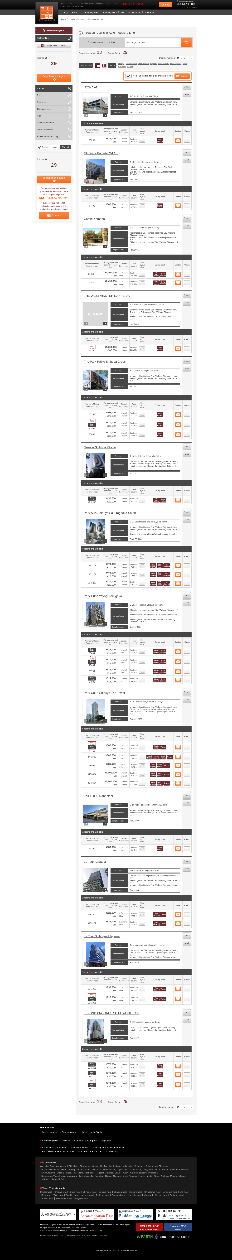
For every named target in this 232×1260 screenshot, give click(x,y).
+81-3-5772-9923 (133, 3)
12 (187, 650)
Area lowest (163, 64)
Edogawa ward (81, 1198)
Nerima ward (161, 1195)
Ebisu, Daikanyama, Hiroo (54, 1169)
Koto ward (46, 1195)
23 (187, 922)
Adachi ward (47, 1198)
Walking (121, 67)
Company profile (50, 1140)
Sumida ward (72, 1195)
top (62, 19)
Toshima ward (102, 1195)
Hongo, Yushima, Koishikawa (176, 1169)
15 (187, 679)
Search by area (91, 12)
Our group (92, 1140)
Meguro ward (135, 1192)
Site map (61, 1147)
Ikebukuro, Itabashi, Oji (52, 1179)
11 (187, 582)
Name (129, 67)
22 (187, 913)
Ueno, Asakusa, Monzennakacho (170, 1176)
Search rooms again (53, 76)
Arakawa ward (177, 1195)
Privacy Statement (79, 1147)
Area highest (175, 64)
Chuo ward (75, 1192)
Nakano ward (87, 1195)
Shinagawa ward (152, 1192)
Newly (120, 64)
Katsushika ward (64, 1198)
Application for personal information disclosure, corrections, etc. (72, 1151)
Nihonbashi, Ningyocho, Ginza (145, 1169)
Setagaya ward (170, 1192)
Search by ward (109, 12)
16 (187, 746)
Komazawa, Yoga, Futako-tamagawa (59, 1176)
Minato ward (46, 1192)
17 (187, 756)
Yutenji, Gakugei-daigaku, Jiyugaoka (140, 1173)
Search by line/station (130, 12)
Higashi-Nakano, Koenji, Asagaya (121, 1176)
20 (187, 782)
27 (187, 1073)
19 (187, 773)
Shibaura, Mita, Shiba (51, 1173)
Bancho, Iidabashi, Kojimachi (118, 1166)
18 (187, 764)
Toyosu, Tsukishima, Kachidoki (79, 1173)
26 (187, 1065)
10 (187, 573)
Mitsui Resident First (47, 13)
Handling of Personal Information (109, 1147)
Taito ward (58, 1195)
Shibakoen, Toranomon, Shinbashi (85, 1166)
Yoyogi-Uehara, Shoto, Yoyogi (83, 1169)
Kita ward (148, 1195)
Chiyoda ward (120, 1192)
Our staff (78, 1140)
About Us (76, 12)
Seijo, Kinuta (146, 1176)
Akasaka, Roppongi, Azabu (53, 1166)
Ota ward (184, 1192)
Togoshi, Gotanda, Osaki (108, 1173)
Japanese (192, 8)
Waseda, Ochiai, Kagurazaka (114, 1169)
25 (187, 998)
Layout (153, 64)
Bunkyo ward (105, 1192)
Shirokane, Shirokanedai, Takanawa (151, 1166)
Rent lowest (143, 64)
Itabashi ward (134, 1195)
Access (66, 1140)
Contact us (47, 1147)
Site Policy (113, 1151)
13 (187, 660)
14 (187, 670)
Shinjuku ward (90, 1192)
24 (187, 988)
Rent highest (131, 64)
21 (187, 847)
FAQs (65, 12)
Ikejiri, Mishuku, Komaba (91, 1176)
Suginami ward (119, 1195)
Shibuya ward (61, 1192)
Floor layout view (104, 65)
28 (187, 1083)
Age (184, 64)
